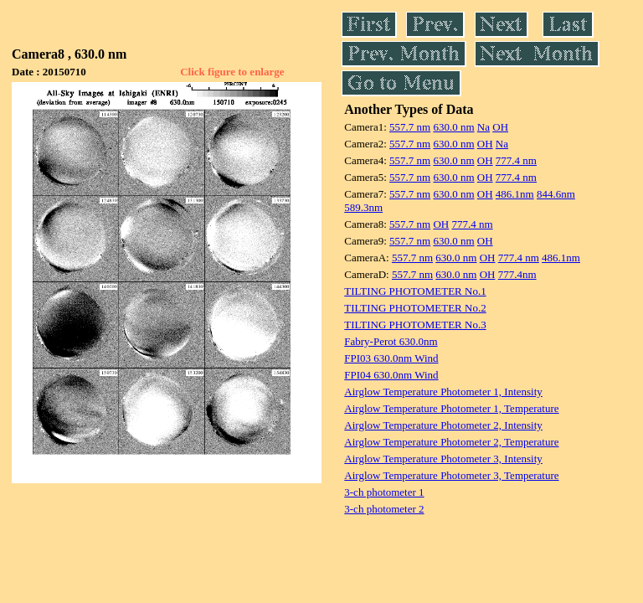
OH (500, 127)
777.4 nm (516, 160)
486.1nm (515, 194)
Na (483, 127)
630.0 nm (453, 127)
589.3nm (363, 207)
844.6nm (556, 194)
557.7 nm (409, 127)
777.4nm (517, 274)
